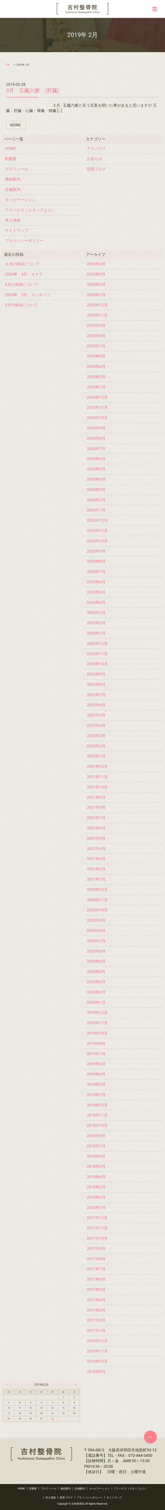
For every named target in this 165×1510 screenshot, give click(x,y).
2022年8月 (96, 684)
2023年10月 (97, 541)
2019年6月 (96, 1064)
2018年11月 (97, 1115)
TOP (7, 64)
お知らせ (94, 158)
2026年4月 (96, 264)
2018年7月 (96, 1146)
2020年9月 (96, 920)
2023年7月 (96, 571)
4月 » (75, 1385)
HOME (10, 148)
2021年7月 (96, 817)
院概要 (11, 158)
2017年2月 (96, 1320)
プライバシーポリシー (24, 240)
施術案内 (12, 179)
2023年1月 (96, 633)
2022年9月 (96, 674)
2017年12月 (97, 1217)
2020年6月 (96, 951)
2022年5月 (96, 715)
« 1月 (8, 1385)
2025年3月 (96, 376)
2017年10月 (97, 1238)
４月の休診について (22, 264)
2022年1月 (96, 756)
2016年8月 (96, 1371)
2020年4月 (96, 971)
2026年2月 (96, 284)
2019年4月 (96, 1074)
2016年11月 (97, 1351)
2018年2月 (96, 1197)
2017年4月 (96, 1300)
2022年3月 (96, 735)
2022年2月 (96, 746)
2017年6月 (96, 1279)
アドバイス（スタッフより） (30, 210)
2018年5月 (96, 1166)
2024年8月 (96, 438)
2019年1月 (96, 1094)
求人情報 (12, 220)
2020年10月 (97, 910)
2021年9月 (96, 797)
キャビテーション (20, 199)
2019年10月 (97, 1033)
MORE (15, 125)
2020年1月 (96, 1002)
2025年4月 (96, 366)
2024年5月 (96, 469)
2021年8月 (96, 807)
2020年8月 (96, 930)
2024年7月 (96, 448)
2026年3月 (96, 274)
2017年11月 (97, 1228)
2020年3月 (96, 982)
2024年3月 (96, 489)
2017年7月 (96, 1269)
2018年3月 (96, 1187)
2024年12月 (97, 397)
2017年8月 (96, 1259)
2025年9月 (96, 325)
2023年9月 (96, 551)
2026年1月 (96, 294)
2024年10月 (97, 417)
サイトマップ (16, 230)
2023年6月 (96, 582)
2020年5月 (96, 961)
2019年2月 (96, 1084)
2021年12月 (97, 766)
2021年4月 (96, 848)
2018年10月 (97, 1125)
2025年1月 (96, 387)
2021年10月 (97, 787)
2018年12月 (97, 1105)
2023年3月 (96, 612)
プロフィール (16, 169)
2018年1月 (96, 1207)
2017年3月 (96, 1310)
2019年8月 (96, 1043)
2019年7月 (96, 1053)
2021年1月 (96, 879)
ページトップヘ (150, 1437)
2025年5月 (96, 356)
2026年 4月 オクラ (24, 274)
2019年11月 (97, 1023)
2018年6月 (96, 1156)
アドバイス (96, 148)
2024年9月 (96, 428)
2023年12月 (97, 520)
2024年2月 (96, 500)
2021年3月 (96, 858)
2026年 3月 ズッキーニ (28, 294)
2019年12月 (97, 1012)
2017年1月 (96, 1330)
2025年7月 (96, 346)
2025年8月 (96, 335)
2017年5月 (96, 1289)
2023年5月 (96, 592)
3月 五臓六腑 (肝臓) (32, 91)
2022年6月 (96, 705)
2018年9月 (96, 1135)
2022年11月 (97, 653)
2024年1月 (96, 510)
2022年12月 (97, 643)
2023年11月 (97, 530)
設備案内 (12, 189)
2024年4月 (96, 479)
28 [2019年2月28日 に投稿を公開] (52, 1419)
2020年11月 (97, 900)
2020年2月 (96, 992)
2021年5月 (96, 838)
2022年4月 (96, 725)
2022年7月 (96, 694)
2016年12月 (97, 1341)
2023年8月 (96, 561)
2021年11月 (97, 776)
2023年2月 (96, 623)
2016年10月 (97, 1361)
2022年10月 (97, 664)
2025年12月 (97, 305)
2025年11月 (97, 315)
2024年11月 (97, 407)
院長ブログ (96, 169)
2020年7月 (96, 941)
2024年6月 (96, 458)
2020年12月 (97, 889)
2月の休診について (21, 305)
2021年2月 (96, 869)
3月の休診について (21, 284)
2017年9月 (96, 1248)
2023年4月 (96, 602)
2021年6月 (96, 828)
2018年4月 (96, 1176)
